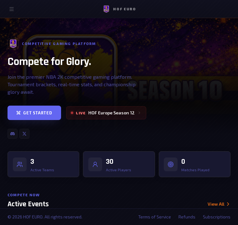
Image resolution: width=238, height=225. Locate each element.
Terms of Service (154, 216)
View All (218, 205)
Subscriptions (216, 216)
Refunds (186, 216)
